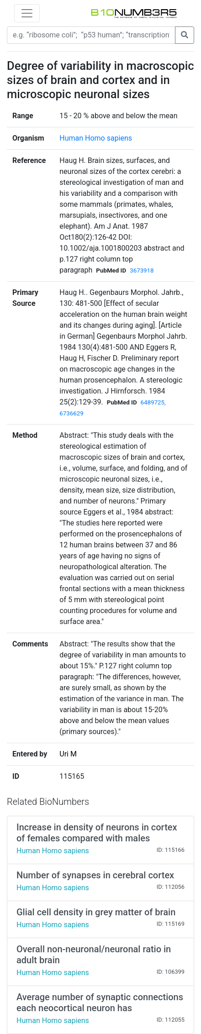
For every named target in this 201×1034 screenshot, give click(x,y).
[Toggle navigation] (27, 13)
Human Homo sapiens (95, 138)
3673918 (141, 270)
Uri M (68, 754)
